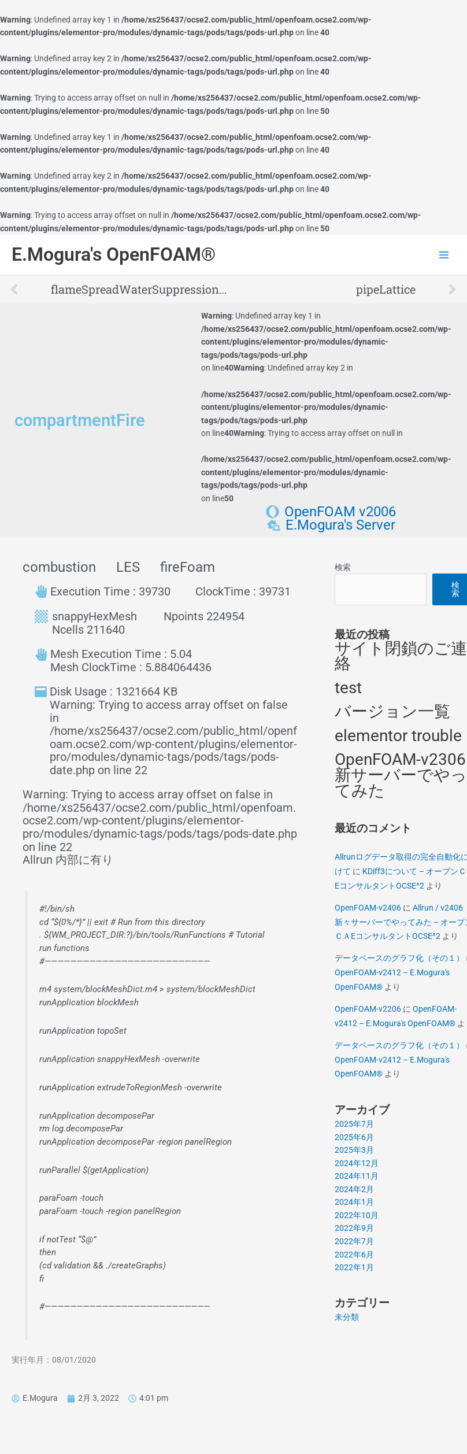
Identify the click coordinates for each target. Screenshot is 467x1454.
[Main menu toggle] (444, 255)
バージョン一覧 (392, 711)
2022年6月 (354, 1254)
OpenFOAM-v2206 (368, 1008)
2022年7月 (354, 1241)
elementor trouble (398, 735)
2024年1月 (354, 1202)
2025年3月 (354, 1150)
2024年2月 (354, 1189)
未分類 (347, 1317)
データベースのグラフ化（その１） (399, 958)
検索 (343, 567)
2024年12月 (357, 1163)
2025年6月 (354, 1137)
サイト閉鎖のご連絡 (401, 656)
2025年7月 (354, 1124)
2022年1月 (354, 1267)
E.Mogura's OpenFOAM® (114, 254)
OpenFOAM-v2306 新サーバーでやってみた (401, 775)
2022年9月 (354, 1228)
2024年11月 (357, 1176)
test (348, 687)
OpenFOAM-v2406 (368, 907)
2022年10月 (357, 1215)
